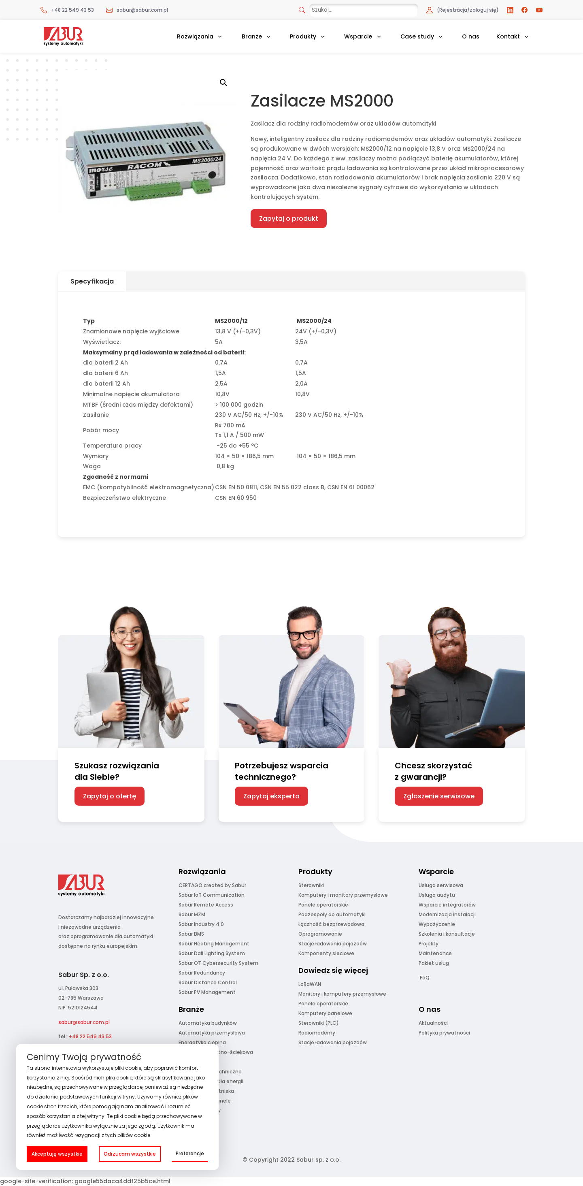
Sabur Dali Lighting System (212, 953)
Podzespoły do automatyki (332, 914)
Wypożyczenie (437, 924)
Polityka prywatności (444, 1032)
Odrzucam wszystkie (130, 1153)
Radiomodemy (316, 1032)
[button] (223, 82)
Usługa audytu (437, 895)
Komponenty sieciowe (326, 953)
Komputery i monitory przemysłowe (343, 895)
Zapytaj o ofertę (109, 796)
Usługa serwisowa (441, 885)
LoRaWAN (309, 984)
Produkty (303, 36)
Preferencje (190, 1153)
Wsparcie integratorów (447, 904)
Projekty (428, 943)
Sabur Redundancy (202, 972)
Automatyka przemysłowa (212, 1032)
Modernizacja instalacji (447, 914)
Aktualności (433, 1023)
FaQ (425, 977)
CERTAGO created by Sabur (212, 885)
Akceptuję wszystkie (57, 1153)
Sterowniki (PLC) (318, 1023)
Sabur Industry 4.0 (201, 924)
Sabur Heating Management (214, 943)
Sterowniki (311, 885)
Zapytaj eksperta (271, 796)
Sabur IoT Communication (212, 895)
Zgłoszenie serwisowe (438, 796)
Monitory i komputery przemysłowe (342, 993)
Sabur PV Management (207, 992)
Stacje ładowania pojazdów (332, 943)
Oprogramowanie (320, 933)
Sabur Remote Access (206, 904)
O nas (470, 36)
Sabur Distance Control (208, 982)
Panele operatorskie (323, 904)
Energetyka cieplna (202, 1042)
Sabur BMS (191, 933)
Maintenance (435, 953)
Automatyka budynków (208, 1023)
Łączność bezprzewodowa (331, 924)
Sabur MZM (192, 914)
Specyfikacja (92, 281)
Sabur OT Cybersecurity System (218, 963)
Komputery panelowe (325, 1013)
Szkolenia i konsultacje (447, 933)
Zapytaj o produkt (288, 218)
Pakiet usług (434, 963)
